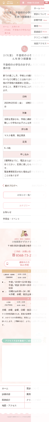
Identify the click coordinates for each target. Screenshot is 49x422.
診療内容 (6, 394)
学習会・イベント (11, 219)
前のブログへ (11, 185)
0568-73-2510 (33, 3)
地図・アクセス (9, 405)
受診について (33, 388)
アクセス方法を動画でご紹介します (22, 340)
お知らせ (16, 27)
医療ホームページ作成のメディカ (35, 416)
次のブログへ (37, 185)
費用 (29, 394)
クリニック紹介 (34, 400)
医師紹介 (6, 400)
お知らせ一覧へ (24, 195)
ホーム (6, 27)
